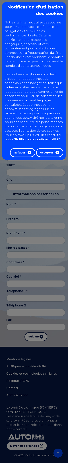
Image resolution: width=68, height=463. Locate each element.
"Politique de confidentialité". (37, 139)
